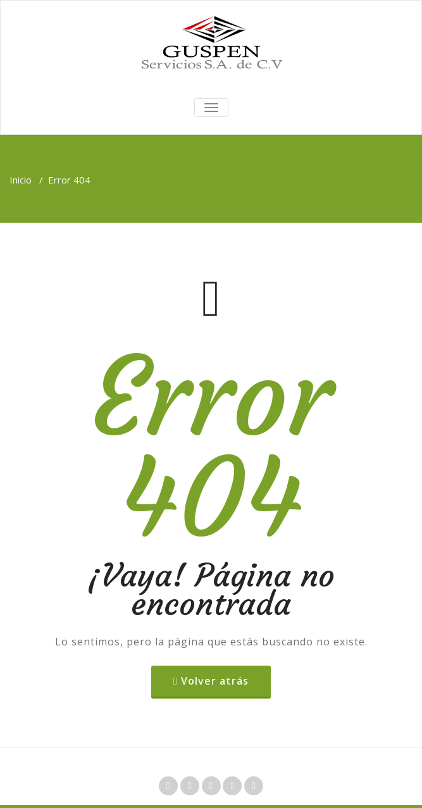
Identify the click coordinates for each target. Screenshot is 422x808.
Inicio (20, 179)
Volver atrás (215, 681)
